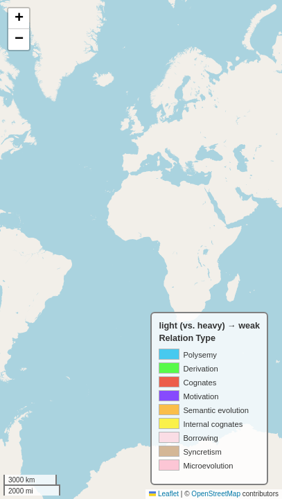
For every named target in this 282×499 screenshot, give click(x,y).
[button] (18, 18)
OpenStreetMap (215, 494)
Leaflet (164, 494)
